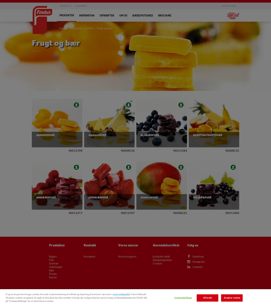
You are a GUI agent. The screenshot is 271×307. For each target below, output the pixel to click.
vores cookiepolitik (121, 294)
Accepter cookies (232, 298)
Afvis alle (207, 298)
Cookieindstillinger (183, 298)
